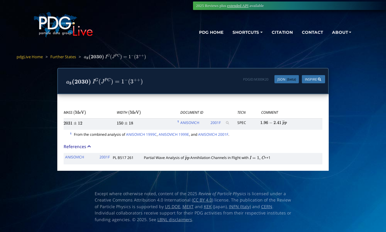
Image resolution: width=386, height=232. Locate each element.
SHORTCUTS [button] (240, 32)
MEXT (188, 206)
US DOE (172, 206)
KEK (208, 206)
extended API (237, 5)
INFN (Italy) (240, 206)
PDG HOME (204, 32)
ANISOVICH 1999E (174, 134)
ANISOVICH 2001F (213, 134)
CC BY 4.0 (202, 200)
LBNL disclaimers (174, 219)
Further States (63, 56)
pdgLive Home (30, 56)
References (78, 146)
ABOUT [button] (339, 32)
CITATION (279, 32)
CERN (266, 206)
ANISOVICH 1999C (141, 134)
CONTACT (310, 32)
